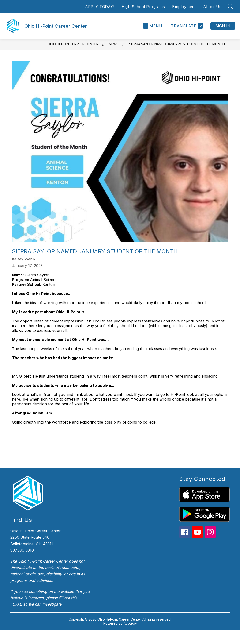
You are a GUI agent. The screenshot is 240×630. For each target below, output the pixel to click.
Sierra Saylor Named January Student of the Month (177, 44)
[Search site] (230, 6)
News (114, 44)
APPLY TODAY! (99, 6)
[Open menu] (152, 26)
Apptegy (130, 623)
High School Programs (143, 6)
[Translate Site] (186, 26)
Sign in (222, 25)
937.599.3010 (22, 550)
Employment (184, 6)
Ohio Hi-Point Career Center (73, 44)
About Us (212, 6)
